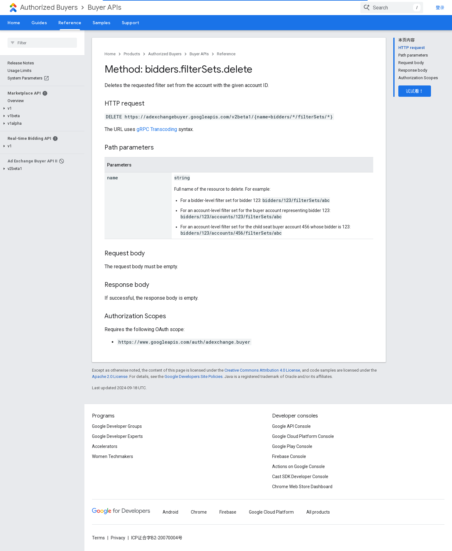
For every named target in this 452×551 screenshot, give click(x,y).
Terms (98, 537)
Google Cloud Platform (271, 512)
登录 (440, 7)
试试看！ (414, 91)
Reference (226, 54)
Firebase (227, 512)
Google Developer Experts (117, 436)
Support (130, 22)
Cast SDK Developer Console (300, 476)
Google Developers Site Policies (193, 376)
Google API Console (291, 426)
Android (170, 512)
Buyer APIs (104, 7)
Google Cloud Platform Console (303, 436)
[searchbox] (42, 43)
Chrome (199, 512)
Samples (101, 22)
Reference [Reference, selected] (69, 22)
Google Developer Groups (117, 426)
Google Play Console (292, 446)
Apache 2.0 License (109, 376)
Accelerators (104, 446)
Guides (39, 22)
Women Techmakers (112, 456)
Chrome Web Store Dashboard (302, 486)
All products (318, 512)
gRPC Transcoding (157, 129)
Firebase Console (289, 456)
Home (14, 22)
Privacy (118, 537)
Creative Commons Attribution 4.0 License (262, 370)
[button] (41, 108)
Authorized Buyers (49, 7)
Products (132, 54)
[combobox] (391, 7)
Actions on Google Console (298, 466)
